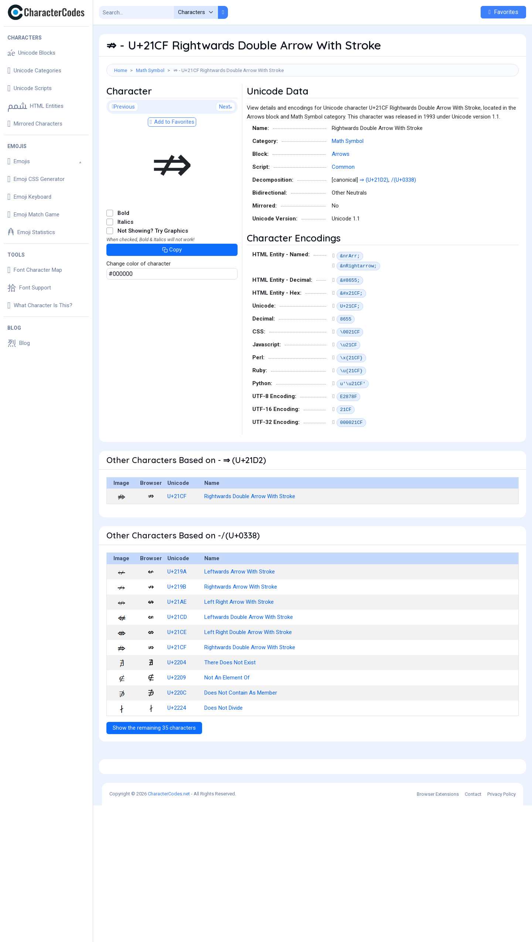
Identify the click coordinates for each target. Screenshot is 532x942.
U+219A (177, 605)
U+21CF (177, 529)
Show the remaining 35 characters (154, 761)
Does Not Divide (223, 741)
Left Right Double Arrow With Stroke (248, 665)
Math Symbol (150, 70)
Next (225, 140)
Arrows (340, 187)
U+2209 (176, 711)
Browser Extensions (438, 931)
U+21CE (177, 665)
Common (343, 200)
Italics (125, 255)
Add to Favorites (172, 155)
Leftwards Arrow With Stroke (239, 605)
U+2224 (176, 741)
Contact (473, 931)
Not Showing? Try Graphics (152, 264)
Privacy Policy (501, 931)
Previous (123, 140)
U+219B (176, 620)
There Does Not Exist (230, 695)
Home (120, 70)
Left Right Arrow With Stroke (239, 635)
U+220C (177, 726)
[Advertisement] (312, 100)
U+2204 (176, 695)
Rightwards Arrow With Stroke (240, 620)
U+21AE (177, 635)
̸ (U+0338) (404, 213)
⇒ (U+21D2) (373, 213)
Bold (123, 246)
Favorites (503, 12)
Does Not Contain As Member (240, 726)
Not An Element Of (227, 711)
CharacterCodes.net (169, 930)
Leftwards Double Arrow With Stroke (248, 650)
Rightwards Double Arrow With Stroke (249, 529)
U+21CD (177, 650)
